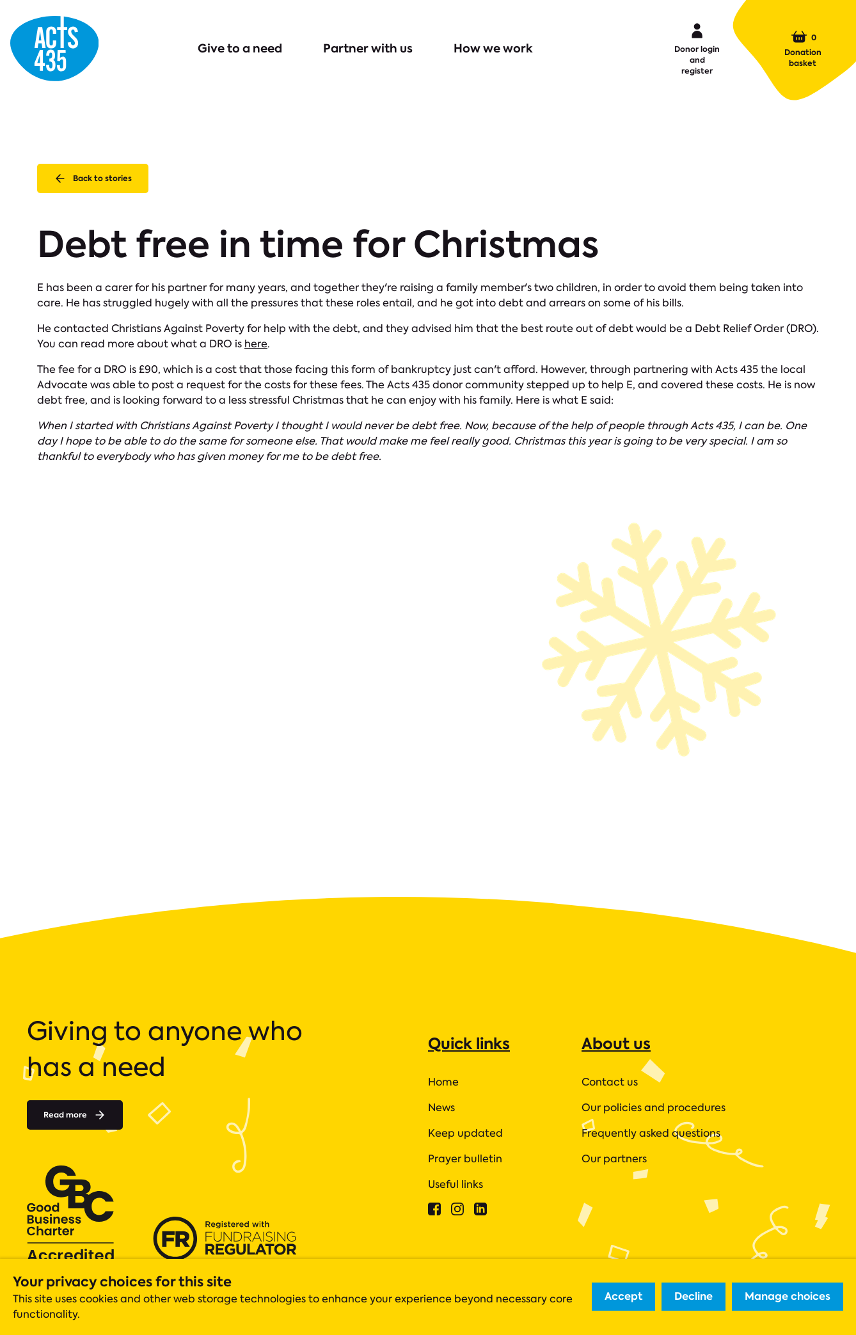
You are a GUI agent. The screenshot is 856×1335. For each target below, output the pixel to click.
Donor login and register (697, 47)
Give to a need (240, 48)
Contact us (610, 1082)
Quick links (469, 1043)
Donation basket (802, 48)
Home (443, 1082)
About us (616, 1043)
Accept (623, 1296)
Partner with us (368, 48)
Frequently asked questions (651, 1133)
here (255, 344)
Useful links (455, 1184)
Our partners (614, 1158)
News (441, 1107)
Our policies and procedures (653, 1107)
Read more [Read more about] (75, 1115)
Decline (693, 1296)
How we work (493, 48)
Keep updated (465, 1133)
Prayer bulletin (465, 1158)
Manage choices (787, 1296)
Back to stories (93, 178)
